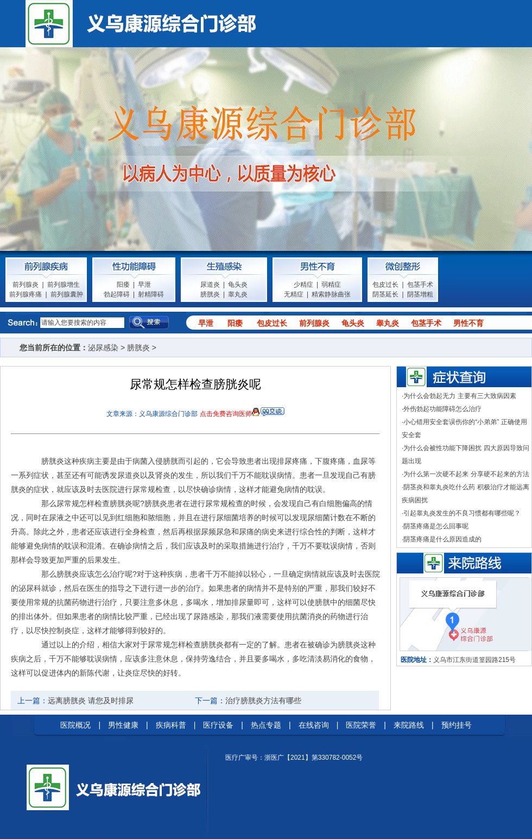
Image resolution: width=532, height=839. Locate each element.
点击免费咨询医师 (226, 414)
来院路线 (409, 725)
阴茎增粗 (420, 294)
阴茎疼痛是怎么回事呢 (435, 526)
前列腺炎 (25, 284)
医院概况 (75, 725)
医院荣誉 (361, 725)
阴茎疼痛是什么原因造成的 (442, 539)
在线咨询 (314, 725)
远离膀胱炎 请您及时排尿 (91, 700)
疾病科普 (171, 725)
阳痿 (123, 284)
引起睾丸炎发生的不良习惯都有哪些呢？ (462, 513)
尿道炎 (210, 284)
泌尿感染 (103, 347)
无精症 (293, 294)
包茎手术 (420, 284)
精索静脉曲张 (331, 294)
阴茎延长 (385, 294)
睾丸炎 (238, 294)
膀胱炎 (210, 294)
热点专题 (266, 725)
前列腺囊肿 (66, 294)
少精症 (303, 284)
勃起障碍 (117, 294)
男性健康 (123, 725)
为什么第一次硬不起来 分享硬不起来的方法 (466, 474)
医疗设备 (218, 725)
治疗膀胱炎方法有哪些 (263, 700)
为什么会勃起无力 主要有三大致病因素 (459, 396)
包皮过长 (385, 284)
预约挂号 (456, 725)
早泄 (144, 284)
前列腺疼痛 (25, 294)
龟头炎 (238, 284)
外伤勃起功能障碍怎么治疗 (442, 409)
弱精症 (331, 284)
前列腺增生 (63, 284)
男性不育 (468, 323)
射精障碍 (151, 294)
